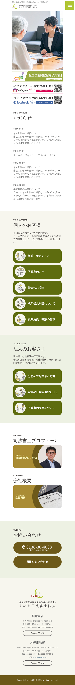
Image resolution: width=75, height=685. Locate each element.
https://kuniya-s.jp (40, 657)
